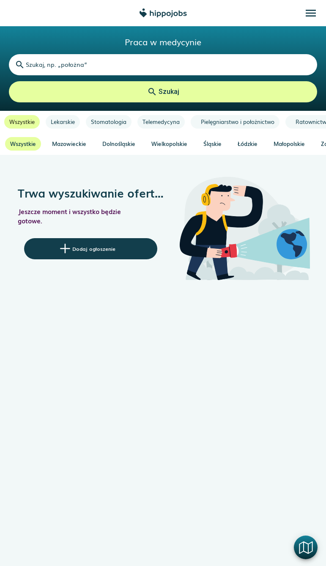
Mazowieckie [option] (69, 144)
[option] (22, 122)
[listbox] (163, 122)
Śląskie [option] (212, 144)
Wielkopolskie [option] (169, 144)
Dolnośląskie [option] (118, 144)
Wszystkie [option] (23, 144)
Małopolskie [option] (289, 144)
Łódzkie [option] (248, 144)
